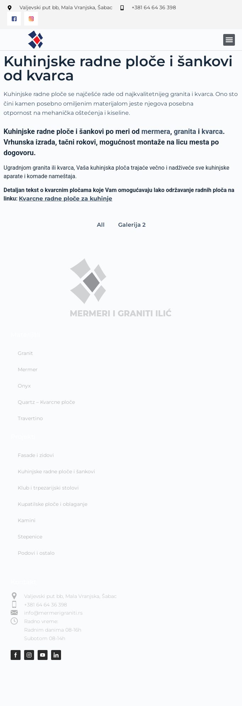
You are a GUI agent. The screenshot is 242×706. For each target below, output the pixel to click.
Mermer (28, 369)
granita (185, 131)
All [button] (101, 224)
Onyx (24, 386)
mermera (156, 131)
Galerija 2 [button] (131, 224)
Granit (25, 353)
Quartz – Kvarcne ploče (46, 402)
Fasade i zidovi (36, 455)
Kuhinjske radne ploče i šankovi (56, 471)
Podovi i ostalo (36, 553)
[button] (229, 40)
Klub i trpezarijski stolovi (48, 488)
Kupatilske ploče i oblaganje (52, 504)
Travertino (30, 418)
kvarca (212, 131)
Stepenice (30, 536)
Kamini (26, 520)
